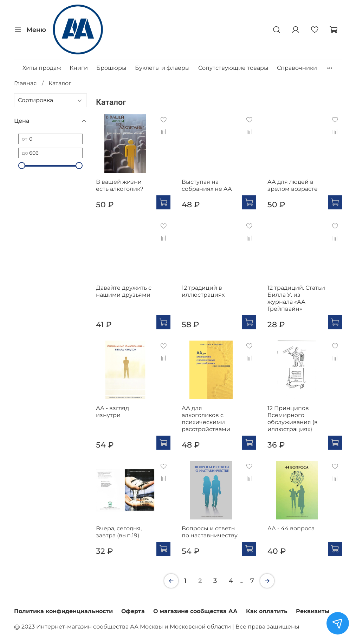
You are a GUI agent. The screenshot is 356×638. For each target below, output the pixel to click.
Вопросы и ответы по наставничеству (210, 532)
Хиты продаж (41, 68)
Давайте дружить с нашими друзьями (123, 291)
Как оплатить (266, 611)
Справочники (297, 68)
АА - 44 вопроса (291, 528)
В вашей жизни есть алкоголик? (119, 185)
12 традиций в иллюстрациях (203, 291)
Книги (79, 68)
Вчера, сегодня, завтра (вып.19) (119, 532)
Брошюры (111, 68)
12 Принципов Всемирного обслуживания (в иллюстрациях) (292, 418)
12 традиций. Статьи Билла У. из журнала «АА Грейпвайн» (296, 298)
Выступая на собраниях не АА (207, 185)
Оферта (133, 611)
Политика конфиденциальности (63, 611)
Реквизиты (313, 611)
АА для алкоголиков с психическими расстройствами (206, 418)
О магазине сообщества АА (195, 611)
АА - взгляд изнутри (112, 411)
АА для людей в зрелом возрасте (292, 185)
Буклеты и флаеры (162, 68)
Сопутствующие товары (233, 68)
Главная (25, 83)
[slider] (22, 165)
